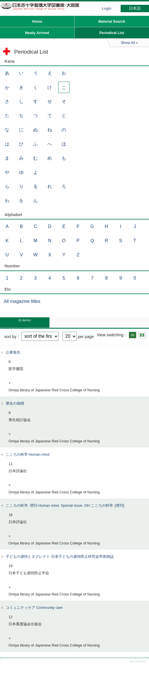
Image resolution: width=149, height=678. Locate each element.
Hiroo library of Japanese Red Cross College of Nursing (42, 10)
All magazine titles (22, 301)
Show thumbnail (142, 335)
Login (106, 8)
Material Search (111, 21)
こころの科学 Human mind (27, 454)
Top (139, 668)
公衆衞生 (13, 352)
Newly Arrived (37, 33)
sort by (10, 336)
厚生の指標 (15, 403)
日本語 (135, 8)
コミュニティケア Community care (34, 607)
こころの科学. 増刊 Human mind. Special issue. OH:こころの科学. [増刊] (65, 505)
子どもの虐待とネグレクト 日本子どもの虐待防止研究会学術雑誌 (60, 556)
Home (37, 21)
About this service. (137, 661)
